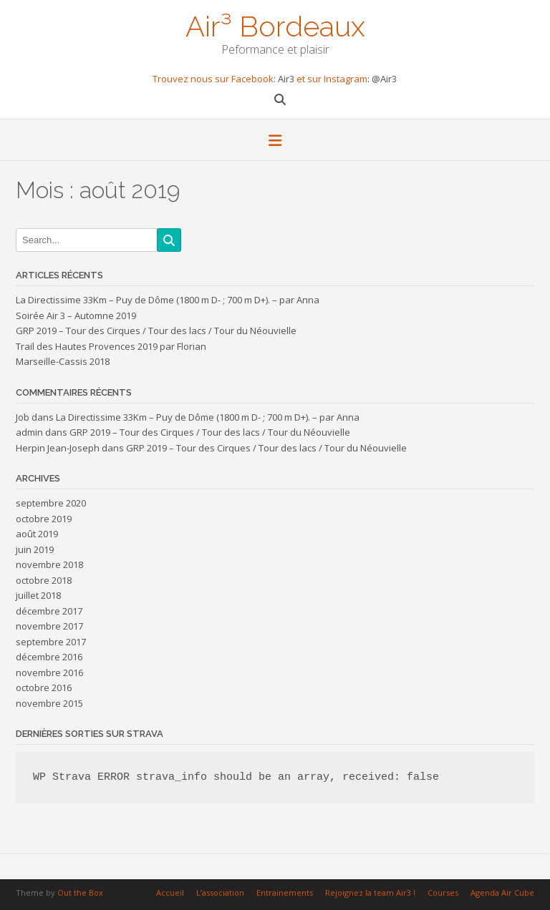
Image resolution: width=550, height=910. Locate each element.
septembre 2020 (51, 502)
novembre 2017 (49, 626)
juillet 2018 (38, 595)
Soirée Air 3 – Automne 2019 (76, 315)
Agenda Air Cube (502, 892)
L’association (220, 892)
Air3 (287, 78)
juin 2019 (35, 549)
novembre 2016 (49, 672)
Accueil (170, 892)
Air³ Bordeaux (275, 25)
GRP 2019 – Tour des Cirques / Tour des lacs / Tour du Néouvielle (156, 330)
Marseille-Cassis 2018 (63, 361)
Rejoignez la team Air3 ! (370, 892)
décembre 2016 (49, 656)
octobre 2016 (44, 687)
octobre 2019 (44, 518)
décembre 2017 (49, 611)
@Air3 (384, 78)
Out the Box (80, 892)
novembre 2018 (49, 564)
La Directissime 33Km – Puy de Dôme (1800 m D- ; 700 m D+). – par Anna (167, 299)
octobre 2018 (44, 580)
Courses (443, 892)
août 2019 (37, 533)
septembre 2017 (51, 641)
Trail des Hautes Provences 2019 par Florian (111, 346)
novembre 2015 (49, 703)
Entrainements (284, 892)
